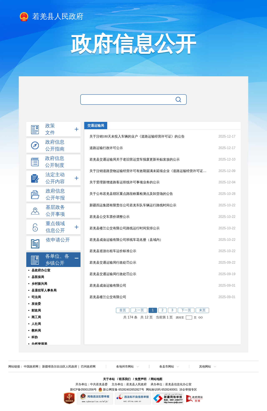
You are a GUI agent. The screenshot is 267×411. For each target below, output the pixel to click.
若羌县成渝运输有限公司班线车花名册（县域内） (126, 239)
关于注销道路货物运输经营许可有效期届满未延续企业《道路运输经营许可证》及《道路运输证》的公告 (147, 171)
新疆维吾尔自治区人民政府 (59, 366)
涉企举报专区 (188, 389)
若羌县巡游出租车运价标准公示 (112, 251)
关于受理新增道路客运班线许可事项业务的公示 (124, 182)
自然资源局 (39, 344)
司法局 (36, 297)
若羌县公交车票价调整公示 (109, 216)
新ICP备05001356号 (83, 389)
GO (200, 317)
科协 (34, 337)
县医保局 (37, 277)
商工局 (36, 317)
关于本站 (109, 379)
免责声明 (140, 379)
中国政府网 (31, 366)
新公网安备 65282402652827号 (123, 389)
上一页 (139, 310)
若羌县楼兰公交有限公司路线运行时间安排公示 (124, 228)
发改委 (36, 303)
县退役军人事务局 (44, 290)
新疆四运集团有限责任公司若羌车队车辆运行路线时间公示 (132, 205)
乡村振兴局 (39, 283)
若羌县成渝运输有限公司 (107, 285)
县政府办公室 (40, 270)
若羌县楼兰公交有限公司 (107, 297)
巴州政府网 (88, 366)
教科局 (36, 330)
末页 (202, 310)
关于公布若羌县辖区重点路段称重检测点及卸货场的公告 (131, 193)
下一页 (186, 310)
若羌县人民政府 (51, 16)
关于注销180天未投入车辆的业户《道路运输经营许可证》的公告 (137, 136)
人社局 (36, 323)
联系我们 (125, 379)
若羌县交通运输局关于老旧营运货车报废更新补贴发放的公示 (134, 159)
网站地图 (156, 379)
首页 (122, 310)
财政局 (36, 310)
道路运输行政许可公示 (106, 148)
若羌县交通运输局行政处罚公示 (112, 262)
